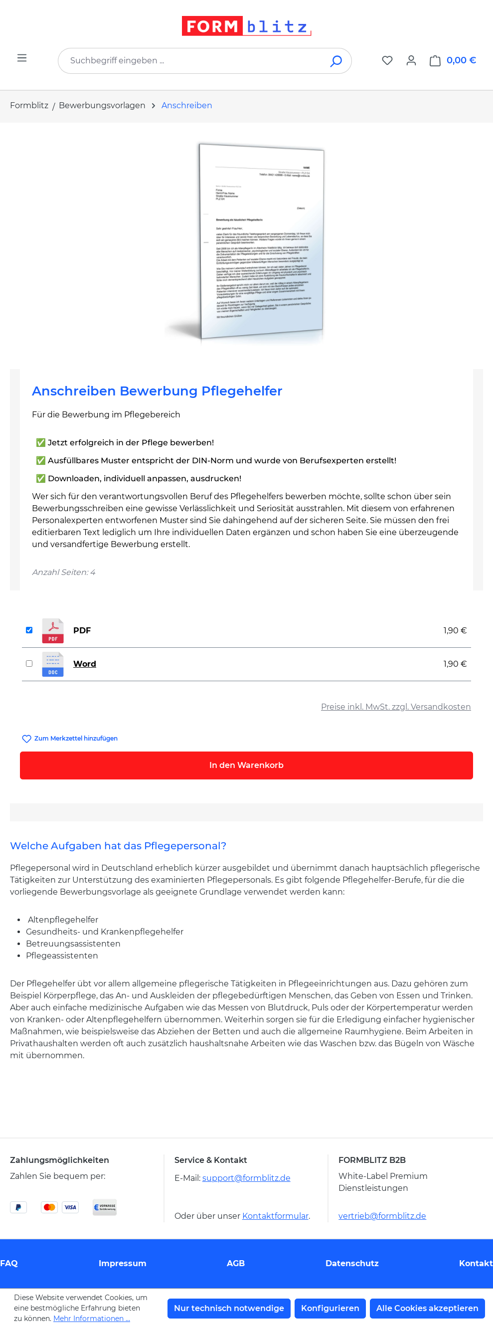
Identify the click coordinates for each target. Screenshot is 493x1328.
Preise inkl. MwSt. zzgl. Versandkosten (396, 707)
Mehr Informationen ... (91, 1318)
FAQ (9, 1263)
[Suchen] (337, 61)
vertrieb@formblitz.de (382, 1216)
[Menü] (22, 58)
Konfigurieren (330, 1308)
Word (84, 664)
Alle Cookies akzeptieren (427, 1308)
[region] (246, 242)
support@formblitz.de (246, 1178)
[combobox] (190, 61)
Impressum (123, 1263)
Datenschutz (352, 1263)
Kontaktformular (275, 1216)
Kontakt (476, 1263)
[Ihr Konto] (411, 60)
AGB (236, 1263)
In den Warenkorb (246, 765)
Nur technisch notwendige (229, 1308)
